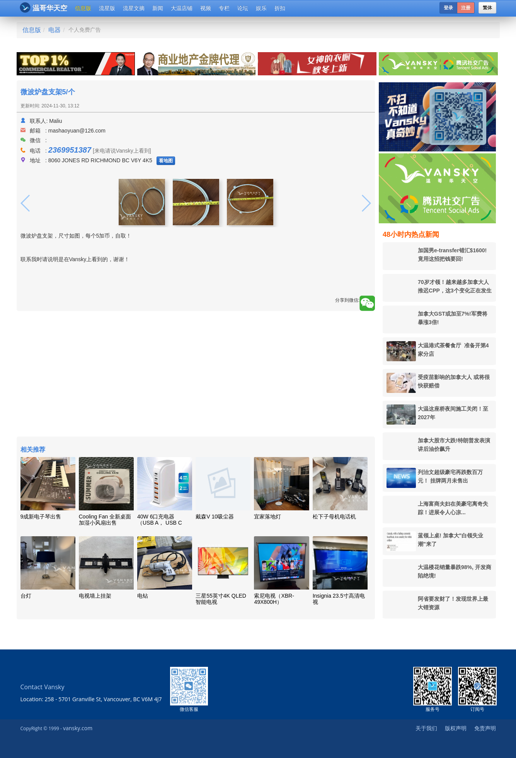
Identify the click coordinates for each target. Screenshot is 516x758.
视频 (205, 8)
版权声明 (456, 728)
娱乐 (261, 8)
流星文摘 (134, 8)
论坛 (242, 8)
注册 (465, 7)
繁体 (487, 7)
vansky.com (77, 728)
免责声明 (485, 728)
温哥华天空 (43, 7)
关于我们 (426, 728)
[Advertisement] (196, 375)
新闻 (157, 8)
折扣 (279, 8)
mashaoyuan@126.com (77, 130)
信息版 (83, 8)
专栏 (224, 8)
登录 (448, 7)
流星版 (107, 8)
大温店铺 (181, 8)
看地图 (166, 160)
